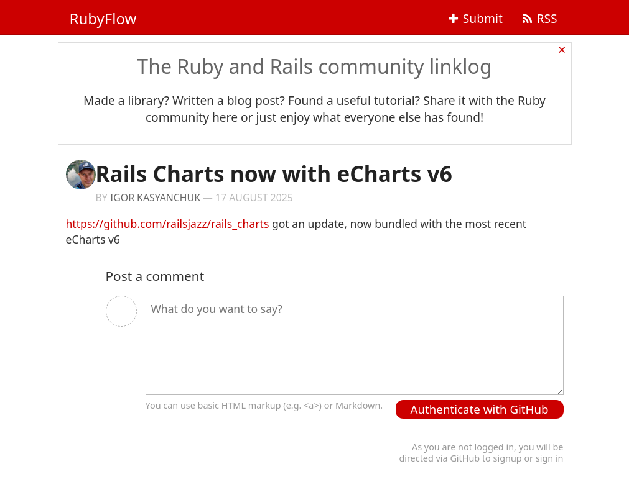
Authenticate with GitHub (480, 409)
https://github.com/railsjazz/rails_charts (167, 223)
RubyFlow (103, 18)
